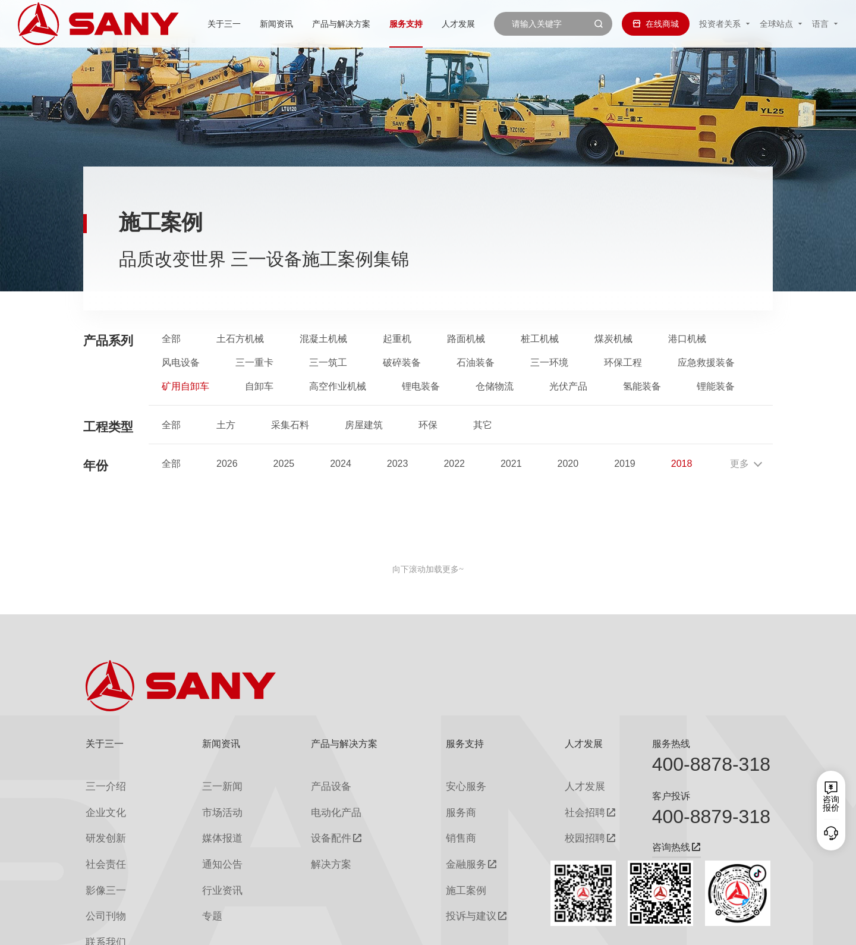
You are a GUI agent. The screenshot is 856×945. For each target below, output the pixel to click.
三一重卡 (254, 363)
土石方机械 (240, 339)
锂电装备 (421, 386)
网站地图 (594, 927)
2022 (454, 464)
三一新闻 (209, 784)
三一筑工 (328, 363)
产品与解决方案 (307, 24)
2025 (284, 464)
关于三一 (189, 24)
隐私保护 (671, 927)
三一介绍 (102, 784)
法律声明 (710, 927)
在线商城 (655, 24)
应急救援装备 (706, 363)
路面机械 (466, 339)
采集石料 (290, 425)
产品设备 (316, 784)
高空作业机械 (337, 386)
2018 (682, 464)
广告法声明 (752, 927)
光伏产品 (568, 386)
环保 (428, 425)
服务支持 (371, 24)
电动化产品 (320, 805)
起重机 (397, 339)
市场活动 (209, 805)
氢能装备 (642, 386)
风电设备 (181, 363)
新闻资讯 (242, 24)
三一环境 (549, 363)
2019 (624, 464)
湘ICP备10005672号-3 (234, 927)
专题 (201, 891)
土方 (225, 425)
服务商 (447, 805)
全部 (171, 339)
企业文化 (102, 805)
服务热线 (671, 744)
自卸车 (259, 386)
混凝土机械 (323, 339)
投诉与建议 (455, 891)
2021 (511, 464)
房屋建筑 (364, 425)
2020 (568, 464)
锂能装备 (716, 386)
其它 (482, 425)
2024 (340, 464)
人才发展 (423, 24)
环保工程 (623, 363)
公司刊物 (102, 891)
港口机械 (687, 339)
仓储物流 (495, 386)
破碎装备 (402, 363)
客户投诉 (671, 796)
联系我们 (633, 927)
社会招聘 (561, 806)
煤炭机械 (613, 339)
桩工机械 (540, 339)
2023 (397, 464)
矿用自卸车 (185, 386)
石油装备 (476, 363)
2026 (227, 464)
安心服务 (451, 784)
